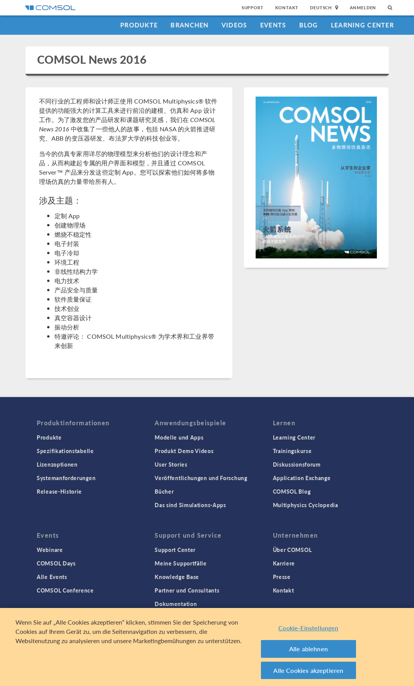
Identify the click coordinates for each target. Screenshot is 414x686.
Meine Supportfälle (181, 563)
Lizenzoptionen (57, 464)
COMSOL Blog (292, 491)
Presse (282, 577)
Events (273, 24)
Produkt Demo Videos (184, 451)
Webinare (50, 550)
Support (253, 7)
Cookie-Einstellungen (308, 631)
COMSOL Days (56, 563)
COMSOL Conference (65, 590)
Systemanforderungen (66, 478)
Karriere (284, 563)
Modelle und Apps (179, 437)
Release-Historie (59, 491)
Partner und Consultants (187, 590)
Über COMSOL (292, 550)
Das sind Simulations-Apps (190, 505)
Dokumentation (176, 604)
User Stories (171, 464)
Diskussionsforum (297, 464)
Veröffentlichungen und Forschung (201, 478)
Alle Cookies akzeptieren (308, 673)
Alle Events (52, 577)
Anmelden (363, 7)
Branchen (189, 24)
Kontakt (287, 7)
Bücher (164, 491)
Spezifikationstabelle (65, 451)
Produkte (139, 24)
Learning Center (362, 24)
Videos (234, 24)
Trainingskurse (292, 451)
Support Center (175, 550)
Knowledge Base (177, 577)
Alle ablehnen (308, 651)
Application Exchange (302, 478)
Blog (308, 24)
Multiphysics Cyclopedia (305, 505)
